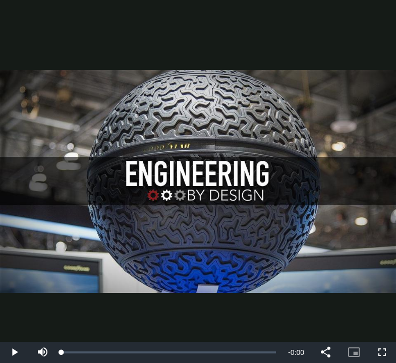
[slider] (169, 352)
